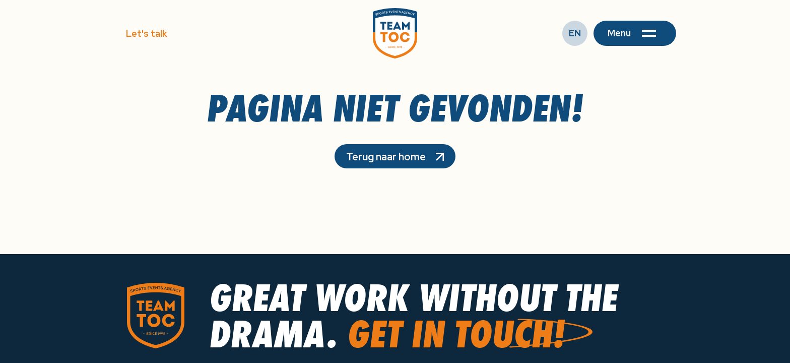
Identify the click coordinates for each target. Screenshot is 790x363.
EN (575, 33)
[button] (635, 33)
